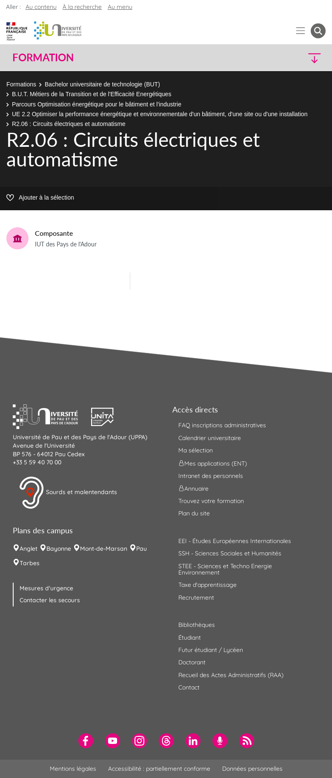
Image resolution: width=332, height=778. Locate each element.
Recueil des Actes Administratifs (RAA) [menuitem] (230, 675)
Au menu (120, 7)
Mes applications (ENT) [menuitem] (212, 463)
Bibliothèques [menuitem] (196, 625)
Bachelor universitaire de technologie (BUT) (102, 84)
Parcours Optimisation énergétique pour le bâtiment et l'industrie (96, 104)
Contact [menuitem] (189, 687)
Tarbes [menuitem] (30, 563)
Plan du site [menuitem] (194, 513)
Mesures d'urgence (46, 588)
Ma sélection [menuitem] (195, 450)
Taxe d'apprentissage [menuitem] (207, 585)
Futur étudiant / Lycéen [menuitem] (210, 650)
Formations (21, 84)
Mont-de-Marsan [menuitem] (103, 548)
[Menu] (301, 31)
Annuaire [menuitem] (193, 488)
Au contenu (41, 7)
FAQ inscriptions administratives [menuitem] (222, 425)
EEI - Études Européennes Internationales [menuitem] (234, 541)
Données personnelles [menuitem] (252, 768)
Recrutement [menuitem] (196, 597)
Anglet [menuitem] (28, 548)
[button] (287, 57)
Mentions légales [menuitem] (73, 768)
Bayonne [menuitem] (58, 548)
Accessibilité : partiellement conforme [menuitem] (159, 768)
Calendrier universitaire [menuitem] (209, 438)
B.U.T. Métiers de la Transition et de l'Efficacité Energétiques (91, 94)
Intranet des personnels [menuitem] (210, 476)
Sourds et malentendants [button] (68, 493)
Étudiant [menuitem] (189, 637)
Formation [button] (43, 57)
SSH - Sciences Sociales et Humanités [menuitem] (229, 553)
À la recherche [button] (82, 7)
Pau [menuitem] (141, 548)
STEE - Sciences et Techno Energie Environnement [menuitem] (225, 569)
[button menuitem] (318, 30)
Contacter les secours (50, 600)
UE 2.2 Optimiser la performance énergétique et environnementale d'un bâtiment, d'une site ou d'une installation (159, 114)
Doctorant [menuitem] (192, 662)
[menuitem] (85, 740)
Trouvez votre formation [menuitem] (211, 501)
